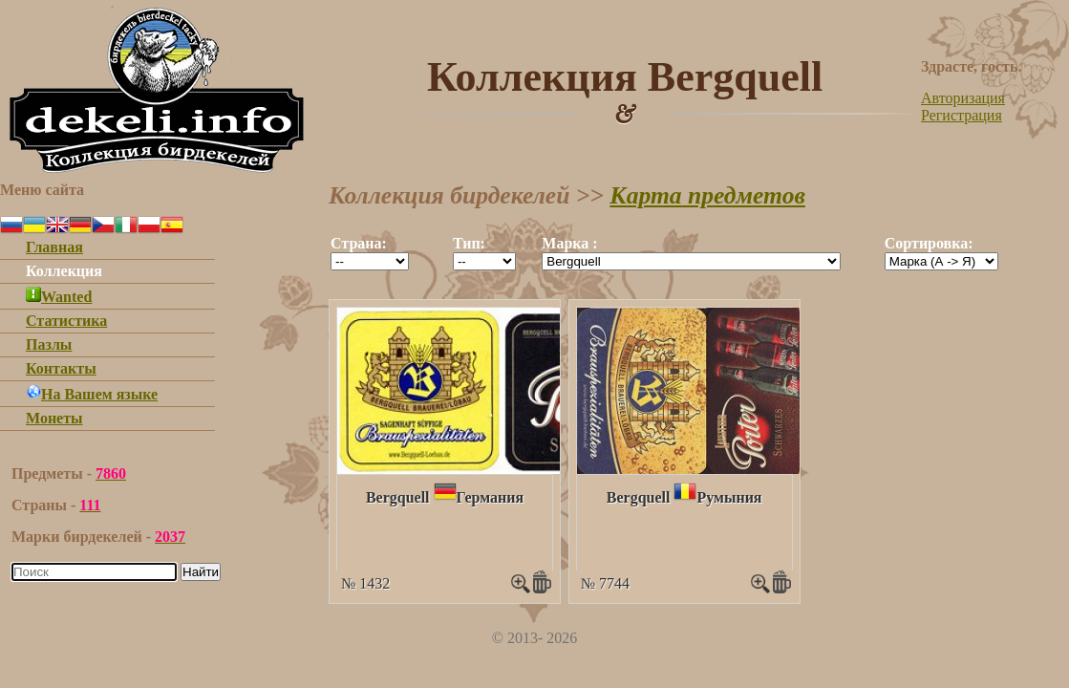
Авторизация (963, 98)
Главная (54, 247)
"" (370, 261)
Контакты (61, 368)
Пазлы (49, 344)
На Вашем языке (92, 394)
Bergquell (398, 497)
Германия (490, 497)
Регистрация (961, 115)
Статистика (66, 320)
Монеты (54, 418)
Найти (200, 572)
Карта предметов (707, 195)
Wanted (59, 297)
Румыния (728, 497)
